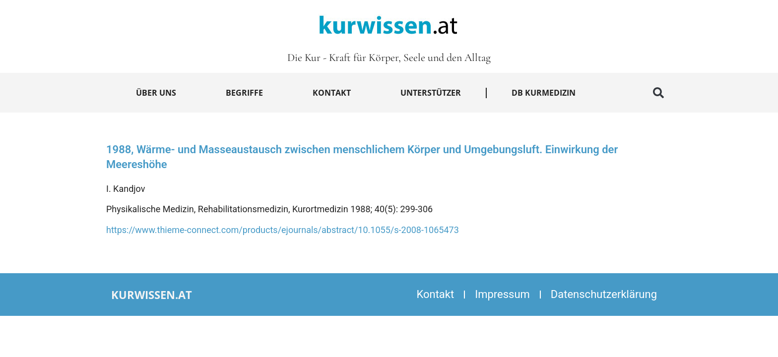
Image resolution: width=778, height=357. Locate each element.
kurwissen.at (151, 294)
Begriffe (244, 92)
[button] (658, 93)
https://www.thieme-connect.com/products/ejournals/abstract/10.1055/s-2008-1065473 (282, 230)
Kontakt (332, 92)
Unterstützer (430, 92)
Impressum (502, 294)
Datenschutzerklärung (604, 294)
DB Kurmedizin (544, 92)
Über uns (156, 92)
